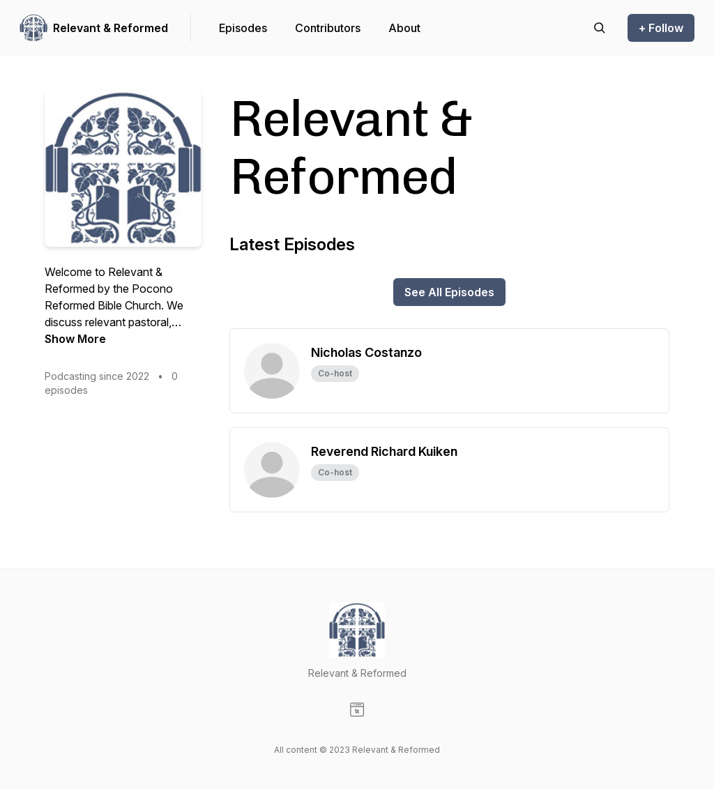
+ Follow (661, 28)
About (404, 28)
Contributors (327, 28)
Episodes (243, 28)
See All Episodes (449, 292)
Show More (75, 339)
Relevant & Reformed (110, 28)
